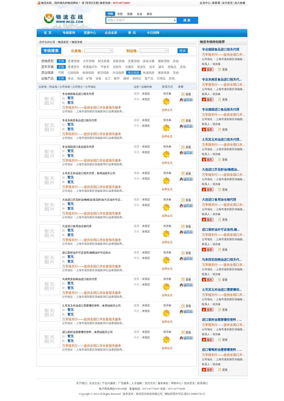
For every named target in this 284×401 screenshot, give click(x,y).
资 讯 (132, 32)
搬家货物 (164, 61)
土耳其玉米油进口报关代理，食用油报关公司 (88, 173)
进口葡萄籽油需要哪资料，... (222, 349)
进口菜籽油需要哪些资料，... (222, 319)
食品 (71, 78)
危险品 (172, 67)
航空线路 (103, 72)
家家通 (216, 2)
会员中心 (205, 2)
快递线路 (148, 72)
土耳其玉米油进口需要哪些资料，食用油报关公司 (91, 305)
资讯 (149, 14)
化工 (108, 78)
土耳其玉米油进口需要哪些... (222, 289)
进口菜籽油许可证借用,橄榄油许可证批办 (86, 252)
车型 (120, 14)
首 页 (47, 32)
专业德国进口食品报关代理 (78, 146)
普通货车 (73, 67)
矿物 (89, 78)
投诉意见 (189, 383)
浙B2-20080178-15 (194, 393)
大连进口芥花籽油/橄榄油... (221, 169)
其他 (176, 61)
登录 (88, 2)
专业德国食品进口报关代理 (78, 93)
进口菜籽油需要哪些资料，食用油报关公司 (87, 332)
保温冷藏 (148, 61)
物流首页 (63, 42)
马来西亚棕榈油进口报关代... (222, 259)
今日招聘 (153, 32)
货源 (129, 14)
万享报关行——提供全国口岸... (223, 54)
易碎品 (136, 78)
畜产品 (149, 78)
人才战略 (136, 383)
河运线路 (118, 72)
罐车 (161, 67)
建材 (126, 78)
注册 (95, 2)
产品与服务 (109, 383)
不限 (61, 61)
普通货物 (73, 61)
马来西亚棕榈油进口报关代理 (79, 279)
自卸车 (117, 67)
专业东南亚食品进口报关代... (222, 79)
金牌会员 (167, 109)
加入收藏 (240, 2)
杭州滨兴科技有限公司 (149, 393)
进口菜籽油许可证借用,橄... (221, 229)
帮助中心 (176, 383)
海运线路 (133, 72)
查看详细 (186, 94)
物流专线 (77, 42)
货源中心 (90, 32)
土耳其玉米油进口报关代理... (222, 139)
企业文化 (94, 383)
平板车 (105, 67)
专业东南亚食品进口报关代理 (79, 120)
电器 (80, 78)
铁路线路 (88, 72)
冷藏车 (129, 67)
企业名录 (111, 32)
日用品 (161, 78)
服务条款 (163, 383)
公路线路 (73, 72)
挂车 (152, 67)
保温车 (141, 67)
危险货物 (118, 61)
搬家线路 (164, 72)
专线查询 (69, 32)
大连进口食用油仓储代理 (76, 226)
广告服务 (123, 383)
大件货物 (89, 61)
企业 (139, 14)
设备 (98, 78)
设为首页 (227, 2)
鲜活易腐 (103, 61)
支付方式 (150, 383)
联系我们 (202, 383)
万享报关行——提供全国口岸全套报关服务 (91, 107)
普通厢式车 (90, 67)
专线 (110, 13)
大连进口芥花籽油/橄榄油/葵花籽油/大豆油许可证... (92, 199)
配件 (117, 78)
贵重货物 (134, 61)
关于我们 (81, 383)
